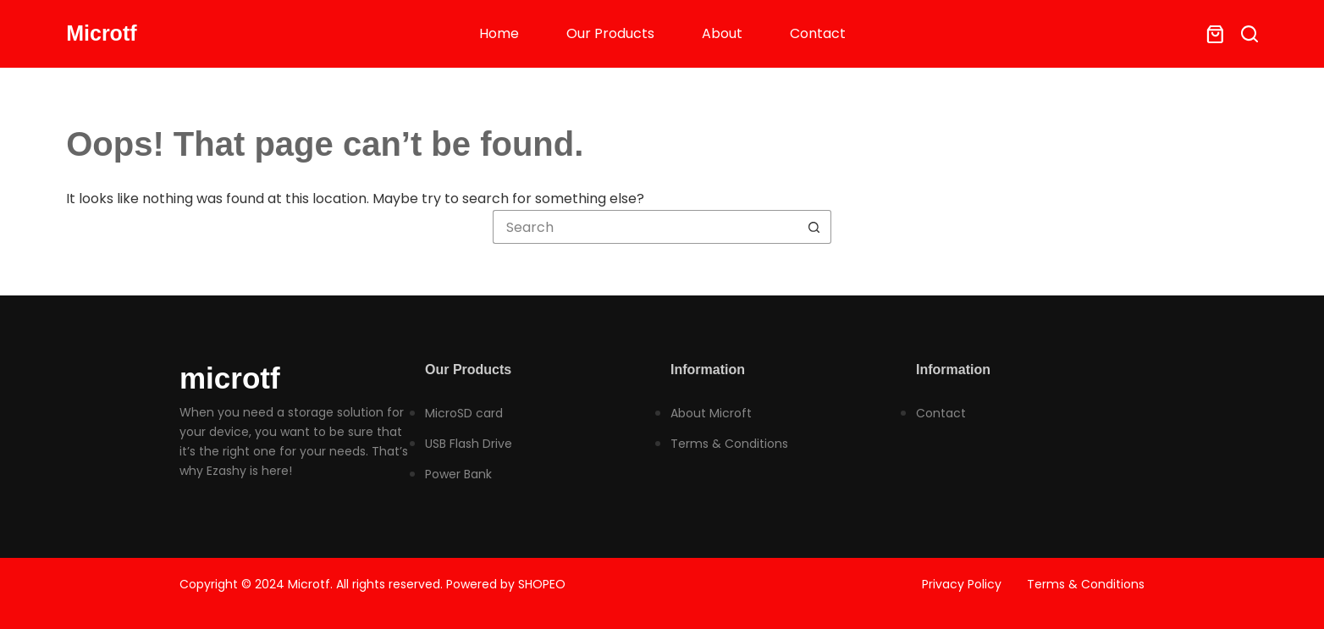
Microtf (101, 33)
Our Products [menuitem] (610, 33)
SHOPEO (541, 584)
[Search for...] (645, 227)
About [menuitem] (722, 33)
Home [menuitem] (499, 33)
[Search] (1249, 33)
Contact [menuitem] (818, 33)
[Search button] (814, 227)
